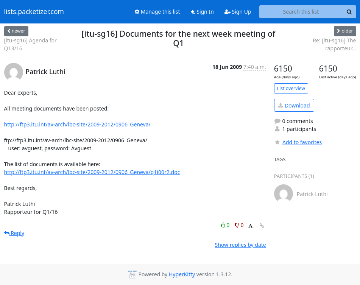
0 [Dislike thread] (239, 225)
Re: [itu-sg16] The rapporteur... (334, 44)
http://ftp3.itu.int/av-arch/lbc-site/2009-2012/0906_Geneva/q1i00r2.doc (92, 172)
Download (294, 105)
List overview (291, 88)
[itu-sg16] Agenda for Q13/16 (30, 44)
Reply (14, 233)
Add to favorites (298, 142)
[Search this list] (301, 11)
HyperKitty (182, 274)
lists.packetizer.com (34, 11)
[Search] (349, 11)
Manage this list (157, 11)
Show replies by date (240, 244)
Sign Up (237, 11)
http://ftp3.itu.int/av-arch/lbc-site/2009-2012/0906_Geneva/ (77, 124)
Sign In (202, 11)
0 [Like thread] (226, 225)
